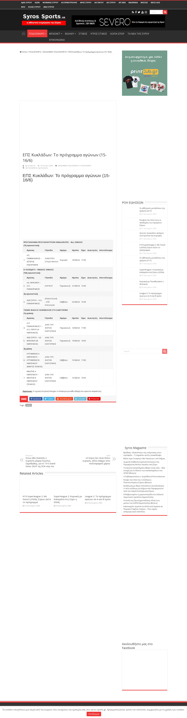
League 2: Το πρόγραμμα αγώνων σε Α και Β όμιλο (98, 498)
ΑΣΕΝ (37, 2)
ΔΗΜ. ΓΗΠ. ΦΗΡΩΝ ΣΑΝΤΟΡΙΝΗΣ (50, 327)
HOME (23, 33)
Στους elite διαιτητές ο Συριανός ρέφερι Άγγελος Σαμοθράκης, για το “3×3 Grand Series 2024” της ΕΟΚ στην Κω (41, 461)
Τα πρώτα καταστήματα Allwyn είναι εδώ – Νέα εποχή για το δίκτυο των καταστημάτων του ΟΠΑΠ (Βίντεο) (144, 470)
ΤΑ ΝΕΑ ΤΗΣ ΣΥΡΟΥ (138, 33)
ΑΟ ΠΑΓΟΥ (99, 2)
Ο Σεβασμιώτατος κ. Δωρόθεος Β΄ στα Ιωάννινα (144, 476)
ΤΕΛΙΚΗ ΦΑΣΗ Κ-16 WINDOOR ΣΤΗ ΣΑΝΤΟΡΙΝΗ (46, 310)
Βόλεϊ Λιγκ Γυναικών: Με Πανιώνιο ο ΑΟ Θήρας (144, 458)
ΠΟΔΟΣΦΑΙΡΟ (36, 33)
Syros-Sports (30, 166)
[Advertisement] (68, 77)
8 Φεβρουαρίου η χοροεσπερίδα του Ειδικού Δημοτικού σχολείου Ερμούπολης (143, 495)
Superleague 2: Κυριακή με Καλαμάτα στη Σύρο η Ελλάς (68, 499)
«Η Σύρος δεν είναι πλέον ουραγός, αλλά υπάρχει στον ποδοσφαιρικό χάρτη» (95, 459)
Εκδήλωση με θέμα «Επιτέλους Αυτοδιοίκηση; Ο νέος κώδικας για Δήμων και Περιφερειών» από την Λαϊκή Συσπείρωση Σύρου (143, 488)
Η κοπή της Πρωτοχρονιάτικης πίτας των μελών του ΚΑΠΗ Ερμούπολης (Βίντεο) (141, 501)
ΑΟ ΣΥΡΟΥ (111, 2)
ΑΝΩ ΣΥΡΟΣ (48, 7)
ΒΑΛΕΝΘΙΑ (133, 2)
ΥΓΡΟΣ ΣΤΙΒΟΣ (98, 33)
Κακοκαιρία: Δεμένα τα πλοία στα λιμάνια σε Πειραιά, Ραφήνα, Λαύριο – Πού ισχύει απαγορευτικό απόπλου (143, 509)
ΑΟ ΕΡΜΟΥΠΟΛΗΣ (69, 2)
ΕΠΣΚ (29, 405)
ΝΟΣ (23, 7)
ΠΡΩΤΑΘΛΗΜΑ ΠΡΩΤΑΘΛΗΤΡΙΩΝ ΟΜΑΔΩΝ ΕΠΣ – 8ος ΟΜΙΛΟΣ (53, 242)
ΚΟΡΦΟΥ (49, 285)
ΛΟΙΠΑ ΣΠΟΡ (117, 33)
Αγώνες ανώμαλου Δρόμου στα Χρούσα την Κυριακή (152, 234)
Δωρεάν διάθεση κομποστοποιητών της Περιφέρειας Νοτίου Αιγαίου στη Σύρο (141, 463)
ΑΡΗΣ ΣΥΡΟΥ (85, 2)
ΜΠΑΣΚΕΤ (54, 33)
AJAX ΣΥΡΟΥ (26, 2)
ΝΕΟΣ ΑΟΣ (155, 2)
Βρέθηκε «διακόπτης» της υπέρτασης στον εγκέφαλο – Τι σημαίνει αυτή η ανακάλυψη (142, 453)
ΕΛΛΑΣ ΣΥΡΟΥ (34, 7)
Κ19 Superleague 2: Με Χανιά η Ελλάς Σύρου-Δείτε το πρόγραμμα (37, 499)
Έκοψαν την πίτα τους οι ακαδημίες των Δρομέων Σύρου (151, 223)
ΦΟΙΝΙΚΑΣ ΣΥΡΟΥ (50, 2)
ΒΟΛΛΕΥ (69, 33)
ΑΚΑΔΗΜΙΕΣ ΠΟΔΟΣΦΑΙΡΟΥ (55, 52)
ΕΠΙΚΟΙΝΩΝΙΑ (57, 39)
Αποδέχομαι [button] (93, 714)
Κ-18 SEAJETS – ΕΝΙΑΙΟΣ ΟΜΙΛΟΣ (39, 269)
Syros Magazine (135, 448)
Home (23, 52)
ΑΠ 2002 (122, 2)
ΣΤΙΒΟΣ (83, 33)
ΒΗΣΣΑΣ (144, 2)
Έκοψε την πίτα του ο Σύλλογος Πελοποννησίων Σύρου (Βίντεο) (137, 481)
